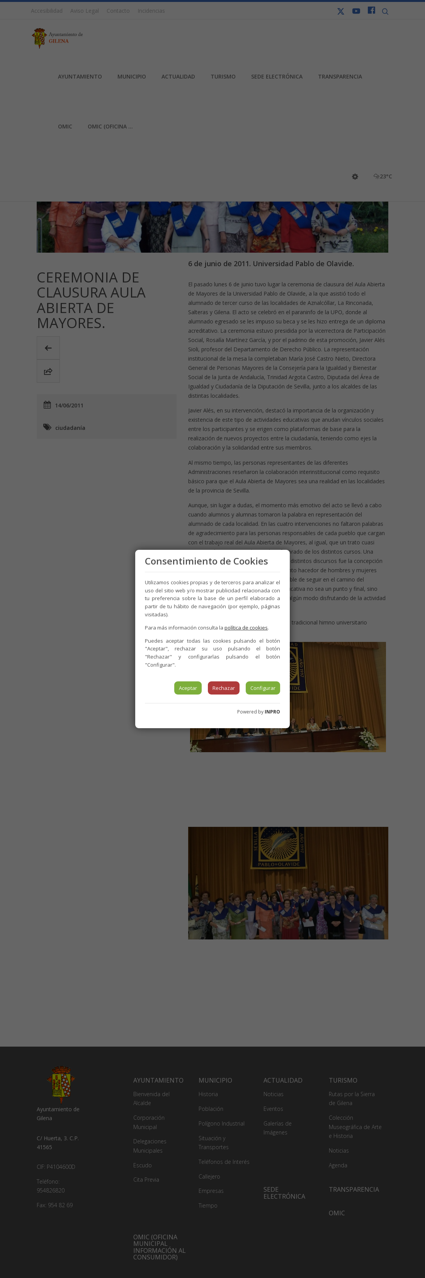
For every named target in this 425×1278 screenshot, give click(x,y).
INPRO (272, 711)
